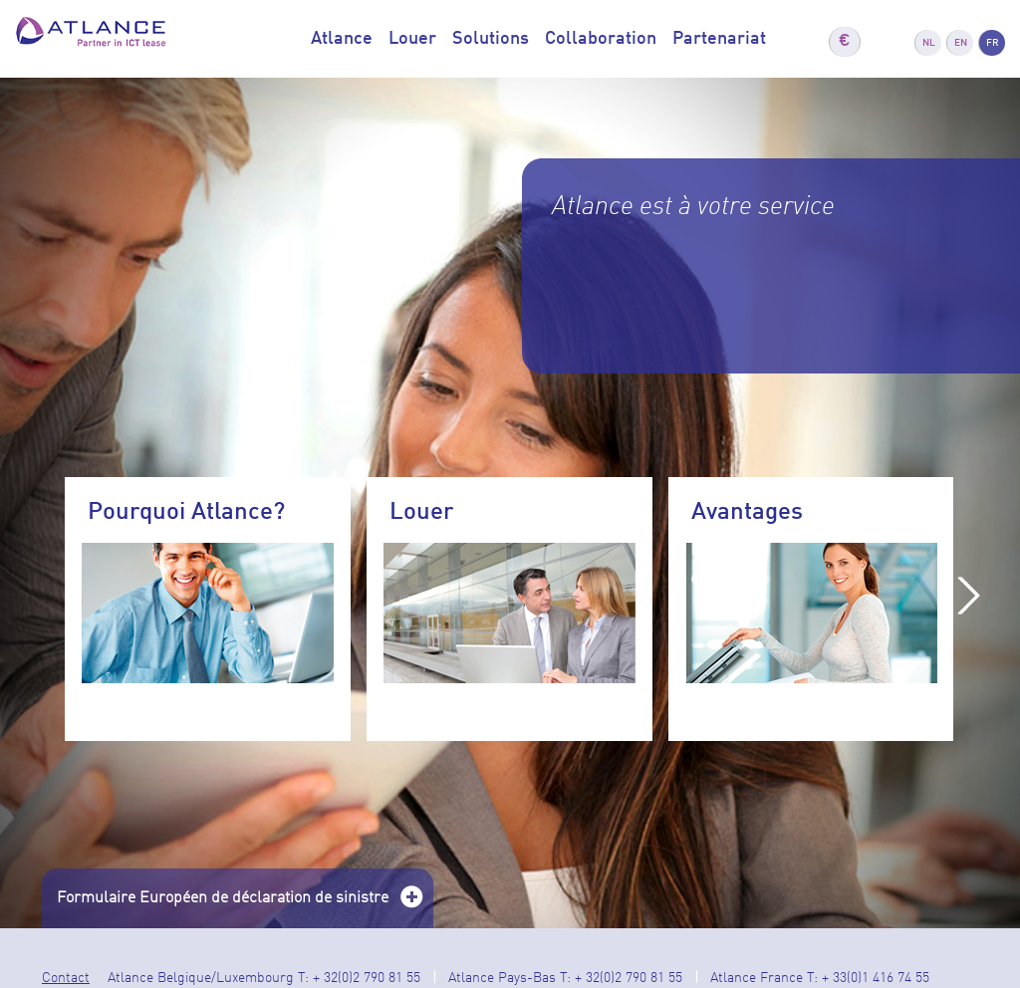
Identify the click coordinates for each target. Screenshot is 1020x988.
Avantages (747, 513)
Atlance (342, 39)
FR (992, 43)
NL (928, 43)
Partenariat (719, 39)
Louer (412, 39)
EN (960, 43)
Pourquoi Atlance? (186, 513)
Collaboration (600, 39)
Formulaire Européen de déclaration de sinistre (240, 904)
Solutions (490, 39)
